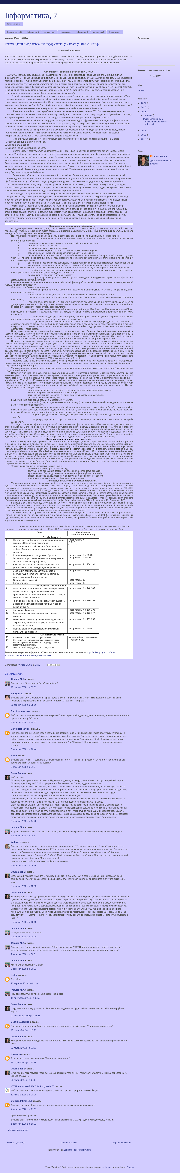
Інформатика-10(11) (14, 32)
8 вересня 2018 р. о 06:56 (23, 865)
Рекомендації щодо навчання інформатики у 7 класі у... (155, 121)
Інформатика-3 (33, 32)
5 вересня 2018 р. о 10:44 (23, 749)
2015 (144, 139)
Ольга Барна (18, 773)
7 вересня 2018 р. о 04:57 (23, 836)
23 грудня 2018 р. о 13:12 (23, 1048)
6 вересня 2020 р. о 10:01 (23, 1124)
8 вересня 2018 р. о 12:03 (23, 886)
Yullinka (15, 842)
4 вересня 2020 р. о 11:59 (23, 1109)
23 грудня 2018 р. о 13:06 (23, 1030)
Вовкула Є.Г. (17, 693)
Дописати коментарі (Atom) (77, 1150)
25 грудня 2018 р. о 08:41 (23, 1062)
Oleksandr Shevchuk (21, 1101)
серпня (147, 115)
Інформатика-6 (82, 32)
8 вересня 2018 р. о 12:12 (23, 922)
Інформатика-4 (49, 32)
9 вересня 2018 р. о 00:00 (23, 936)
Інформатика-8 (98, 32)
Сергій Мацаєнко (20, 1022)
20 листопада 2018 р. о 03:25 (25, 1016)
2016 (144, 135)
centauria (106, 1167)
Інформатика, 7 (31, 15)
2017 (144, 131)
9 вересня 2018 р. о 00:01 (23, 954)
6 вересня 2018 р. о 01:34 (23, 767)
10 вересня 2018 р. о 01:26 (24, 983)
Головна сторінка (13, 24)
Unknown (16, 1054)
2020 (144, 107)
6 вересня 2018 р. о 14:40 (23, 821)
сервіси (141, 90)
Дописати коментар (18, 1130)
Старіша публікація (121, 1142)
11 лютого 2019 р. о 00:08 (23, 1095)
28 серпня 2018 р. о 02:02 (24, 687)
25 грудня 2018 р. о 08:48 (23, 1080)
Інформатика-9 (114, 32)
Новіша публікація (16, 1142)
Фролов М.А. (18, 679)
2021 (144, 103)
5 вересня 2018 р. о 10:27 (23, 722)
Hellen (14, 756)
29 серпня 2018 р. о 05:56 (24, 705)
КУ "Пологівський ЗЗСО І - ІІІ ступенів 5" (32, 1086)
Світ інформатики (20, 711)
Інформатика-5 (65, 32)
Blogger (130, 1167)
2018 (144, 111)
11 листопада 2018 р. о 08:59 (25, 998)
